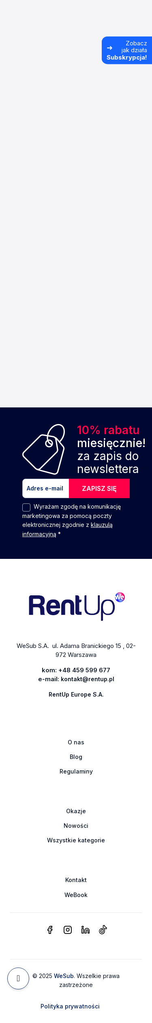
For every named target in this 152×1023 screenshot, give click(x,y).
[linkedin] (85, 930)
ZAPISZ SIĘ (99, 488)
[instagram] (67, 930)
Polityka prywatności (70, 1006)
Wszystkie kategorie (76, 840)
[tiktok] (103, 930)
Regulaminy (76, 771)
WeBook (76, 894)
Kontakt (76, 879)
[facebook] (49, 930)
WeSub (64, 975)
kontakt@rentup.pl (87, 679)
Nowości (76, 825)
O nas (76, 742)
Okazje (76, 811)
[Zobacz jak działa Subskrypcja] (127, 50)
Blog (76, 756)
